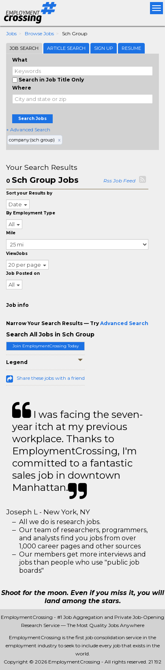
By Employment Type (30, 213)
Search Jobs (32, 118)
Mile (10, 232)
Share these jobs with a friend (51, 378)
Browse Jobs (39, 33)
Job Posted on (23, 273)
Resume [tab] (131, 48)
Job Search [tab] (24, 48)
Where (21, 88)
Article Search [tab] (66, 48)
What (19, 60)
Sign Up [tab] (103, 48)
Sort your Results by (29, 193)
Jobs (11, 33)
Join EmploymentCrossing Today (46, 346)
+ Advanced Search (28, 129)
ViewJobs (17, 253)
